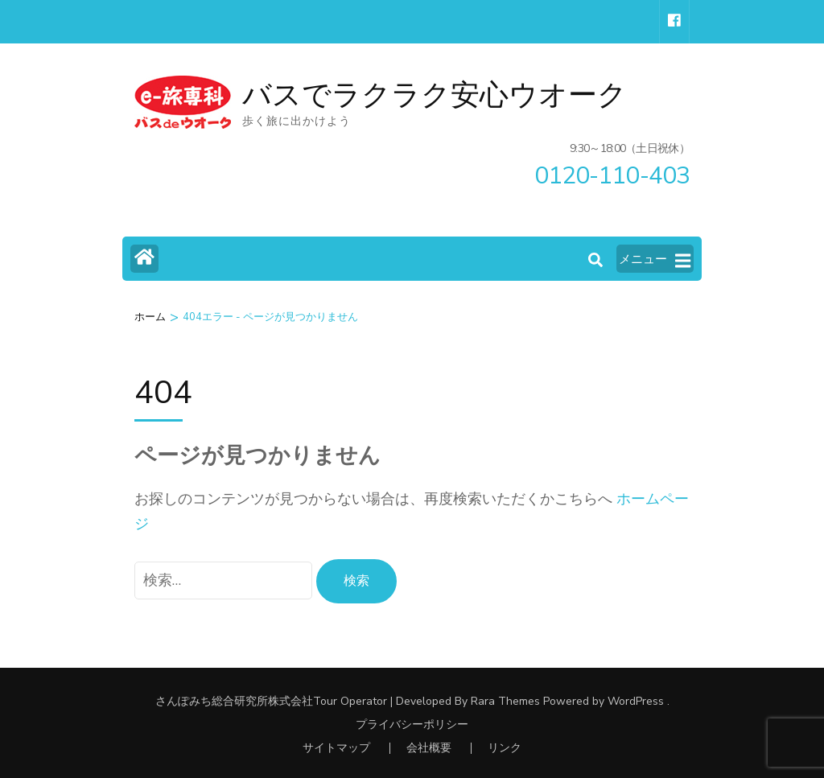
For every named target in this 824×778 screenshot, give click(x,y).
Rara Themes (505, 701)
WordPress (636, 701)
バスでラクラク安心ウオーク (434, 95)
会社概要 (428, 747)
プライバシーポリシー (412, 725)
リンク (504, 747)
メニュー (654, 260)
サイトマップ (336, 747)
